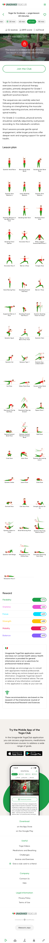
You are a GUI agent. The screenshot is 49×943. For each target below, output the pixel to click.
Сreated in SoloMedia (24, 920)
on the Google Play (24, 831)
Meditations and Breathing (24, 850)
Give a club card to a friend (24, 864)
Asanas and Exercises (24, 859)
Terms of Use (24, 902)
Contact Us (24, 879)
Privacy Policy (24, 898)
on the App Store (24, 827)
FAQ (24, 883)
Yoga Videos (24, 846)
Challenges (25, 855)
